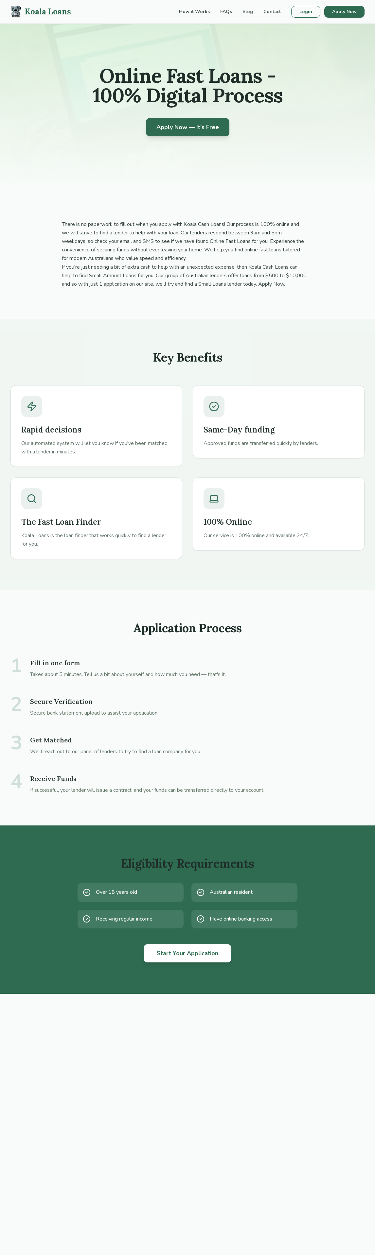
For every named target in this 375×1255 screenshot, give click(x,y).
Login (305, 11)
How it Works (194, 11)
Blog (247, 11)
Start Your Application (187, 953)
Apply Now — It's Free (187, 127)
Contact (272, 11)
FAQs (226, 11)
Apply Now (344, 11)
